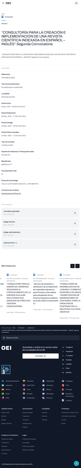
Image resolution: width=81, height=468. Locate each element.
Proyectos (25, 420)
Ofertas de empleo (7, 439)
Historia (3, 416)
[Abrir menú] (3, 3)
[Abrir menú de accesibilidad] (76, 463)
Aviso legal (25, 442)
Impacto (25, 427)
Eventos (44, 412)
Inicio (14, 328)
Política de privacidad (29, 439)
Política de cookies (28, 446)
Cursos (64, 420)
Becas (64, 423)
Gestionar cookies (28, 450)
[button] (72, 266)
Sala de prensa (6, 450)
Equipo (3, 420)
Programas (25, 416)
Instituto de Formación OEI (70, 412)
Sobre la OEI (5, 412)
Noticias (44, 416)
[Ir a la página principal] (8, 3)
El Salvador (21, 328)
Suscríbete (40, 356)
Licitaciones (30, 328)
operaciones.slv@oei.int (11, 193)
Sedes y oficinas (6, 423)
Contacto (4, 453)
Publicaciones (26, 423)
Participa (4, 446)
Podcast (44, 420)
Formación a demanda (69, 416)
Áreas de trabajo (27, 412)
